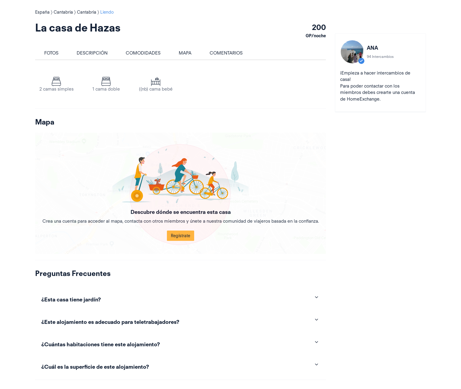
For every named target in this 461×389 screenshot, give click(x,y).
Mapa (185, 53)
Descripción (92, 53)
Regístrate (180, 235)
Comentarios (226, 53)
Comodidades (143, 53)
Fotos (51, 53)
